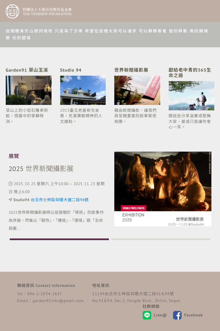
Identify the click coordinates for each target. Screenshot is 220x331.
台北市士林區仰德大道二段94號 (60, 199)
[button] (59, 239)
